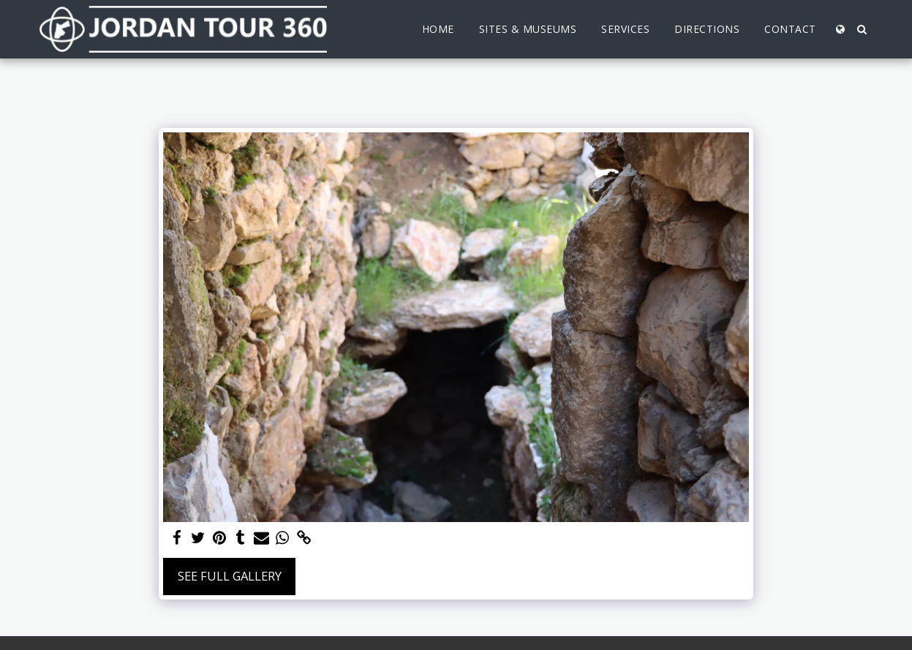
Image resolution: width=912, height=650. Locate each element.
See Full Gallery (230, 575)
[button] (862, 29)
